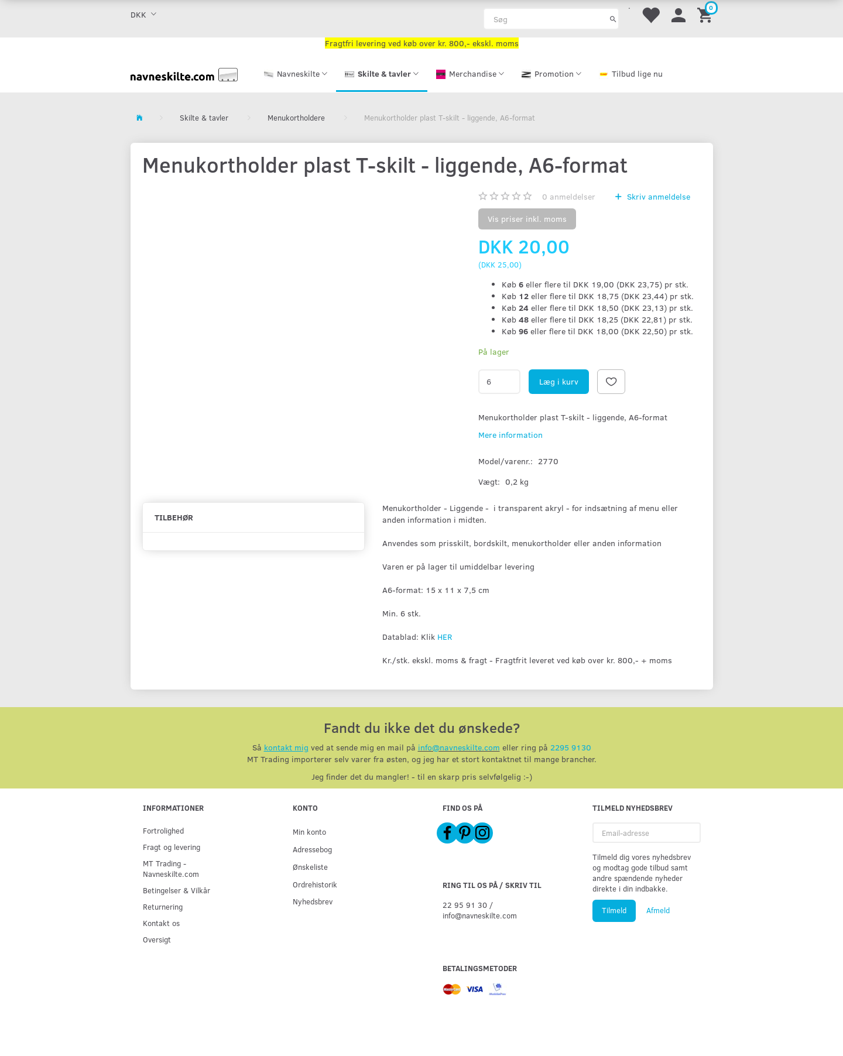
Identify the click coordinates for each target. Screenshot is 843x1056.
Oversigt (157, 939)
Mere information (510, 434)
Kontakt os (161, 923)
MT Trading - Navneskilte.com (171, 868)
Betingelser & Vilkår (176, 890)
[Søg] (613, 19)
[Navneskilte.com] (184, 73)
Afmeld (658, 910)
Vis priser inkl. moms (527, 218)
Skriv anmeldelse (657, 196)
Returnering (163, 906)
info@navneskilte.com (459, 747)
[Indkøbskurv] (706, 14)
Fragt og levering (171, 847)
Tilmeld (614, 910)
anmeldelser (568, 196)
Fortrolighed (163, 830)
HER (444, 636)
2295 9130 (570, 747)
